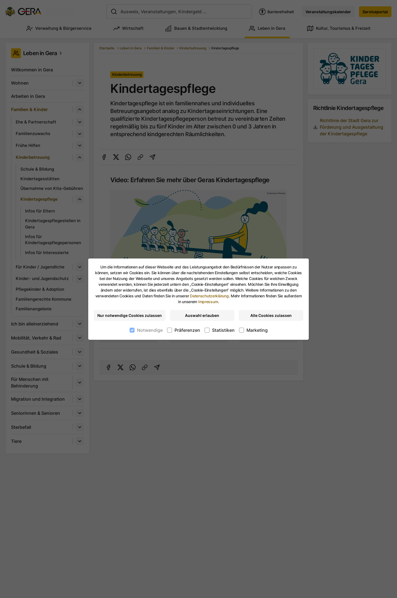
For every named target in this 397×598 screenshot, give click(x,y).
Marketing (257, 330)
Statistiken (223, 330)
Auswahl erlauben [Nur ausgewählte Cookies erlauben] (202, 315)
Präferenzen (187, 330)
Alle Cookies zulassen (271, 315)
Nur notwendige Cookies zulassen (129, 315)
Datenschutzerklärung (209, 295)
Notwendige (150, 330)
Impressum (208, 301)
